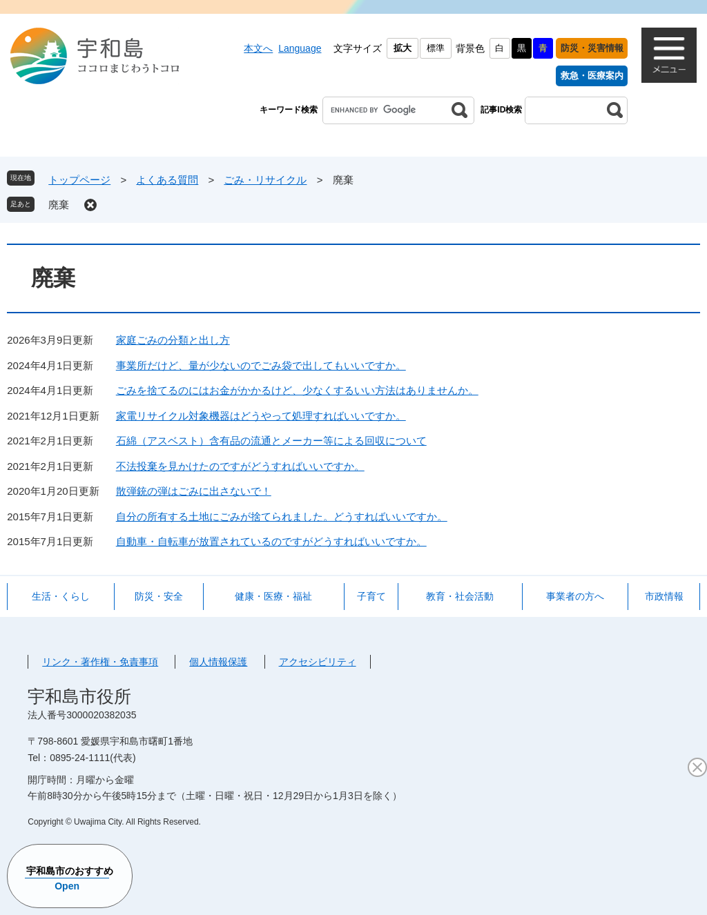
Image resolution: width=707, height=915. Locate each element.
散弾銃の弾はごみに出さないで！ (193, 491)
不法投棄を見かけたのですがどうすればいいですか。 (240, 466)
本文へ (258, 48)
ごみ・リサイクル (265, 180)
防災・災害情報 (592, 48)
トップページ (79, 180)
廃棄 (58, 204)
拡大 (402, 48)
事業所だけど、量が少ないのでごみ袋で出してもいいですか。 (261, 365)
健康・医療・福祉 (273, 596)
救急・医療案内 (592, 75)
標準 (436, 48)
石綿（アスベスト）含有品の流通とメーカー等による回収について (271, 440)
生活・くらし (61, 596)
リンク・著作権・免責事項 (100, 661)
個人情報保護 (218, 661)
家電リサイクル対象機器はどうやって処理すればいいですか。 (261, 416)
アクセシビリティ (317, 661)
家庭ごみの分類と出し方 (173, 340)
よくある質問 (167, 180)
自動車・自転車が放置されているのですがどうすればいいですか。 (271, 541)
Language (299, 48)
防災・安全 (159, 596)
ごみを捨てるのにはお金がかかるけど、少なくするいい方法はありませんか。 (297, 390)
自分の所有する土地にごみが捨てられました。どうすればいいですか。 (281, 516)
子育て (371, 596)
